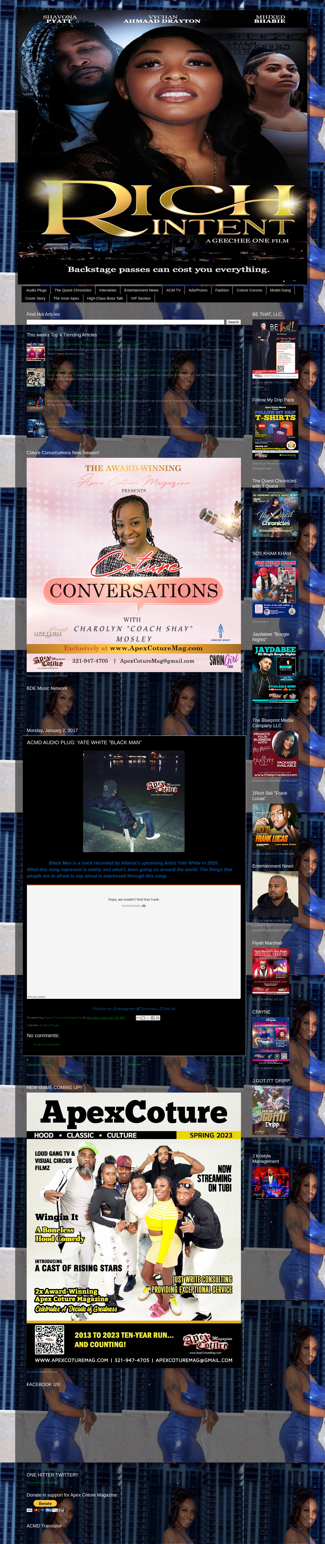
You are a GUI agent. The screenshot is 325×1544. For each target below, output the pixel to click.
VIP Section (141, 298)
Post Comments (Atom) (68, 1074)
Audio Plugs (36, 290)
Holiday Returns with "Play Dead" (73, 421)
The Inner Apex (66, 298)
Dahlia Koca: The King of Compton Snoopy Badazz (89, 395)
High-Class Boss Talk (105, 298)
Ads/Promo (198, 290)
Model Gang (280, 290)
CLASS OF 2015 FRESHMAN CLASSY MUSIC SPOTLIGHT (94, 344)
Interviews (108, 290)
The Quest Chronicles (73, 290)
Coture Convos (249, 290)
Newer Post (39, 1064)
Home (134, 1064)
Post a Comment (46, 1044)
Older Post (229, 1064)
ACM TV (173, 290)
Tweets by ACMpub (42, 1482)
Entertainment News (141, 290)
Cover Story (35, 298)
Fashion (222, 290)
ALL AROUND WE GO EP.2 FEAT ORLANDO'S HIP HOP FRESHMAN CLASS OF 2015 (114, 370)
